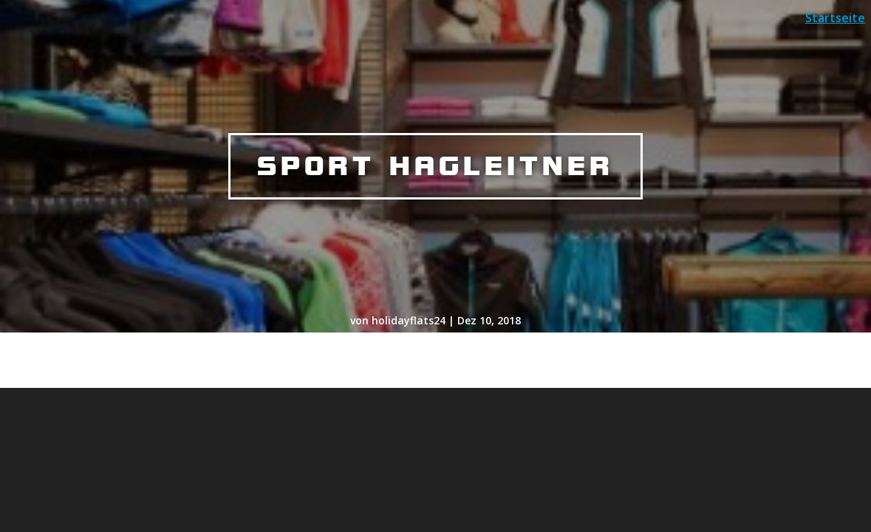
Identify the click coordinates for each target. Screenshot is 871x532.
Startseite (835, 18)
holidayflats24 (408, 320)
